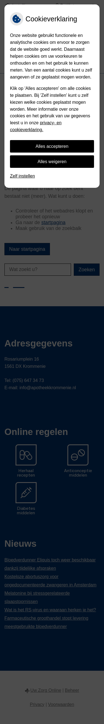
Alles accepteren (51, 146)
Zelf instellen (22, 176)
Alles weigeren (51, 161)
